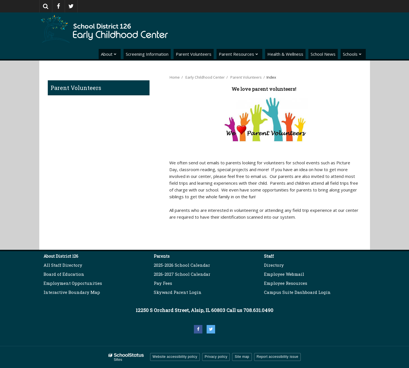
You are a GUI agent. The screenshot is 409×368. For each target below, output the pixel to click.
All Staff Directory (63, 265)
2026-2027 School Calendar (182, 274)
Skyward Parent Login (178, 292)
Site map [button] (242, 357)
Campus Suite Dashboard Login (297, 292)
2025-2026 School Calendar (182, 265)
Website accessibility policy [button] (175, 357)
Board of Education (64, 274)
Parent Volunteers (76, 87)
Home (175, 77)
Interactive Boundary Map (72, 292)
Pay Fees (163, 283)
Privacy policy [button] (216, 357)
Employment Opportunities (73, 283)
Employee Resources (285, 283)
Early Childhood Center (205, 77)
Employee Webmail (284, 274)
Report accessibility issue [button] (277, 357)
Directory (274, 265)
